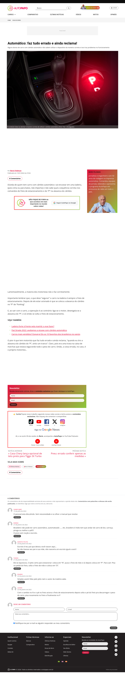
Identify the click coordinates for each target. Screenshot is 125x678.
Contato (10, 654)
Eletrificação (49, 661)
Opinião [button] (113, 14)
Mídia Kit (10, 658)
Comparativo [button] (32, 14)
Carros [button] (11, 14)
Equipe (10, 650)
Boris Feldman (15, 171)
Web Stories (67, 658)
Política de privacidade (111, 675)
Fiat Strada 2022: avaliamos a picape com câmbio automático (39, 330)
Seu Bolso (66, 654)
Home (9, 20)
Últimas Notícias (14, 467)
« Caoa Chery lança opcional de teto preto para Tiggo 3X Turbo (25, 455)
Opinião (65, 647)
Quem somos (12, 647)
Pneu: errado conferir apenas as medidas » (68, 455)
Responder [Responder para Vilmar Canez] (17, 518)
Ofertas (65, 661)
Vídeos (47, 658)
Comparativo (30, 650)
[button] (68, 8)
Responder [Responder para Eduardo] (21, 586)
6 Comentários (15, 178)
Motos (47, 650)
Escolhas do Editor (69, 650)
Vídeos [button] (78, 14)
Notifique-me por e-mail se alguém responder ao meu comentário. (41, 629)
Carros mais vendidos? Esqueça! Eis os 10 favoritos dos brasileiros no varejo (46, 334)
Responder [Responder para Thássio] (17, 572)
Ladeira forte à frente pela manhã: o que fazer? (33, 326)
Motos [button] (96, 14)
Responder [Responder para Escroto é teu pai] (21, 555)
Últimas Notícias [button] (57, 14)
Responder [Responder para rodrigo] (17, 538)
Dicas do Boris (17, 20)
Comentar (112, 634)
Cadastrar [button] (14, 405)
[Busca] (51, 8)
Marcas (28, 647)
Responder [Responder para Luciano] (21, 603)
